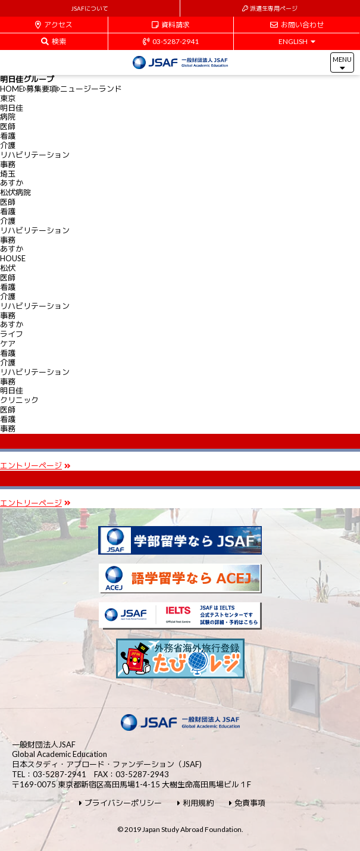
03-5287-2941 (171, 41)
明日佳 (19, 395)
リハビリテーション (35, 154)
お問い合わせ (297, 24)
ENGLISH (296, 41)
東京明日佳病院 (11, 107)
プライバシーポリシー (120, 803)
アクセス (54, 24)
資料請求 (171, 24)
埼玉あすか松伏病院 (15, 183)
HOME (11, 88)
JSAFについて (89, 8)
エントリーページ (35, 465)
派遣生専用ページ (270, 8)
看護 (7, 135)
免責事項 (247, 803)
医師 (7, 126)
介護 (7, 145)
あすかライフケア (11, 334)
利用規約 (195, 803)
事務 (7, 164)
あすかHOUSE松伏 (13, 258)
